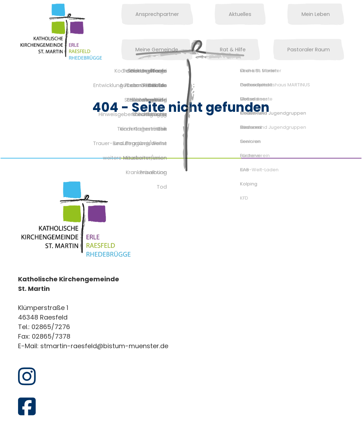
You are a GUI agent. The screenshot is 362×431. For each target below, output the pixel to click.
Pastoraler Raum (315, 49)
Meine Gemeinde (315, 14)
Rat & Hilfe (141, 49)
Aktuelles (206, 14)
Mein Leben (256, 14)
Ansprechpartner (150, 14)
